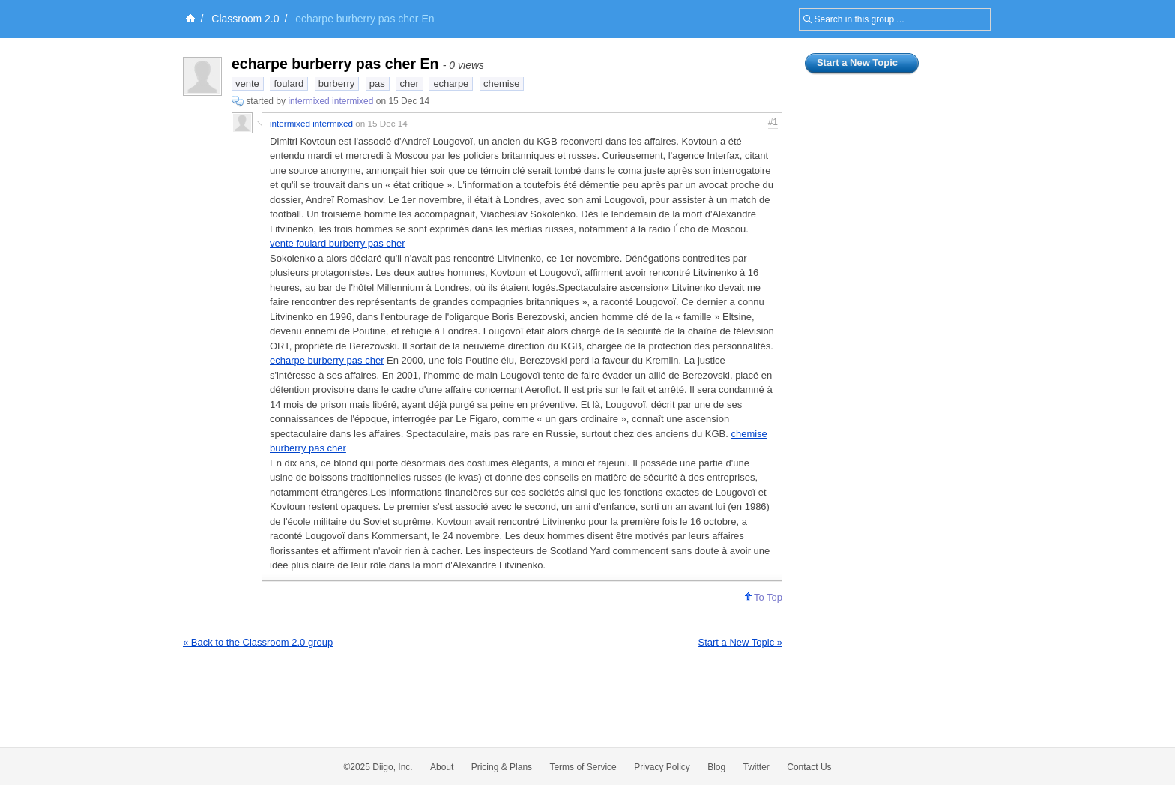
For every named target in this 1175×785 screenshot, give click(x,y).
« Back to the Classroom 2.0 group (258, 642)
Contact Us (809, 767)
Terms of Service (582, 767)
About (441, 767)
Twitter (756, 767)
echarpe (450, 83)
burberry (336, 83)
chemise (501, 83)
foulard (288, 83)
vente (247, 83)
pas (377, 83)
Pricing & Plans (501, 767)
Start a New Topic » (740, 642)
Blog (716, 767)
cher (408, 83)
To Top (763, 597)
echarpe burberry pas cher (327, 360)
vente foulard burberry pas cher (337, 243)
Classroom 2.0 (245, 19)
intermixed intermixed (330, 101)
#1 (773, 122)
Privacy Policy (662, 767)
